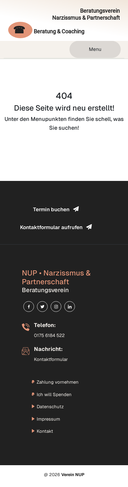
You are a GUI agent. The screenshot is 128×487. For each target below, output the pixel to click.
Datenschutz (47, 406)
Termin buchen (56, 209)
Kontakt (42, 431)
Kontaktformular (51, 359)
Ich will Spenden (51, 394)
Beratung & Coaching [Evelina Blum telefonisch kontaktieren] (46, 30)
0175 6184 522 (49, 335)
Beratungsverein (86, 14)
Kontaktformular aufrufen (56, 227)
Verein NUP (72, 474)
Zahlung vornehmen (55, 382)
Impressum (45, 419)
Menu (95, 49)
